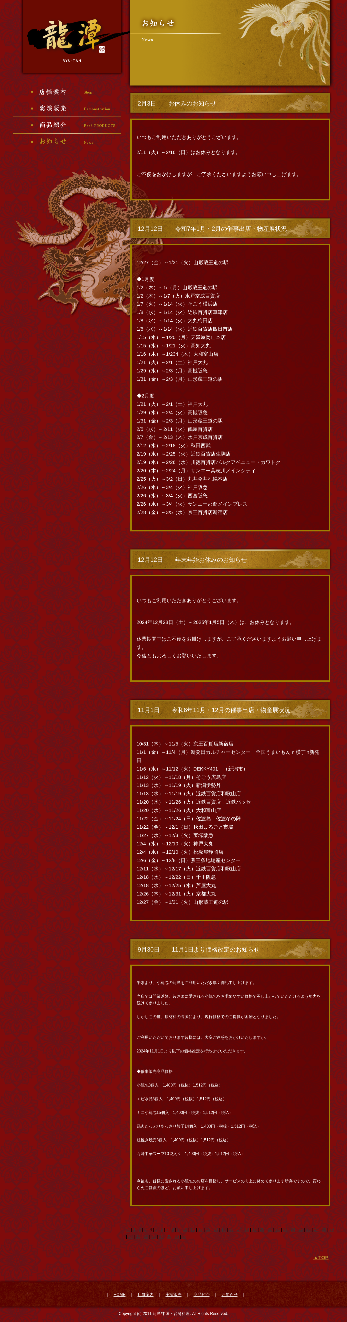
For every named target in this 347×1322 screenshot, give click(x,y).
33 (153, 1236)
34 (161, 1236)
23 (285, 1229)
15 (223, 1229)
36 (176, 1236)
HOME (120, 1294)
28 (324, 1229)
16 (231, 1229)
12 (200, 1229)
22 (277, 1229)
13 (208, 1229)
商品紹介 (202, 1294)
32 (146, 1236)
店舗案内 (146, 1294)
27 (316, 1229)
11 (192, 1229)
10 (185, 1229)
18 (246, 1229)
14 (216, 1229)
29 (331, 1229)
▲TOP (320, 1257)
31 (138, 1236)
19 (254, 1229)
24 (293, 1229)
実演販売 (174, 1294)
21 (270, 1229)
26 (308, 1229)
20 (262, 1229)
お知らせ (230, 1294)
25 (300, 1229)
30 (130, 1236)
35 (169, 1236)
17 (239, 1229)
